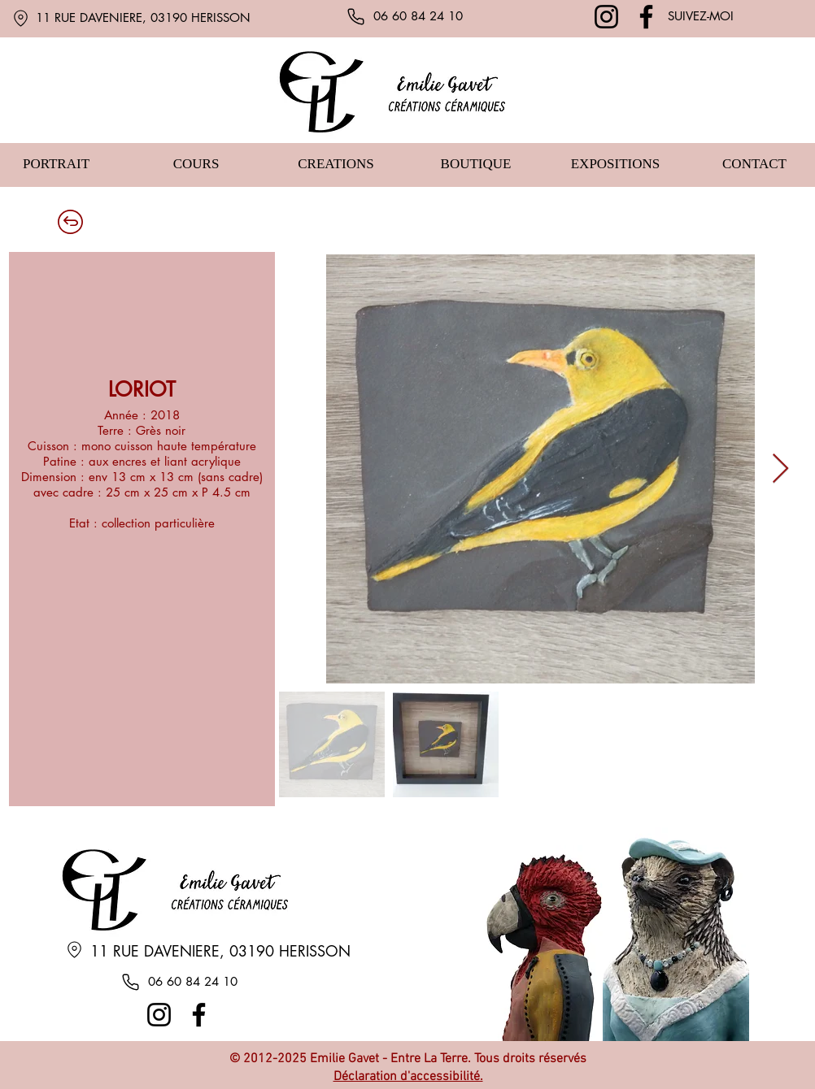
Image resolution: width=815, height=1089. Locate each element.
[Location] (20, 18)
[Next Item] (780, 469)
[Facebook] (646, 17)
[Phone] (355, 16)
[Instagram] (606, 17)
